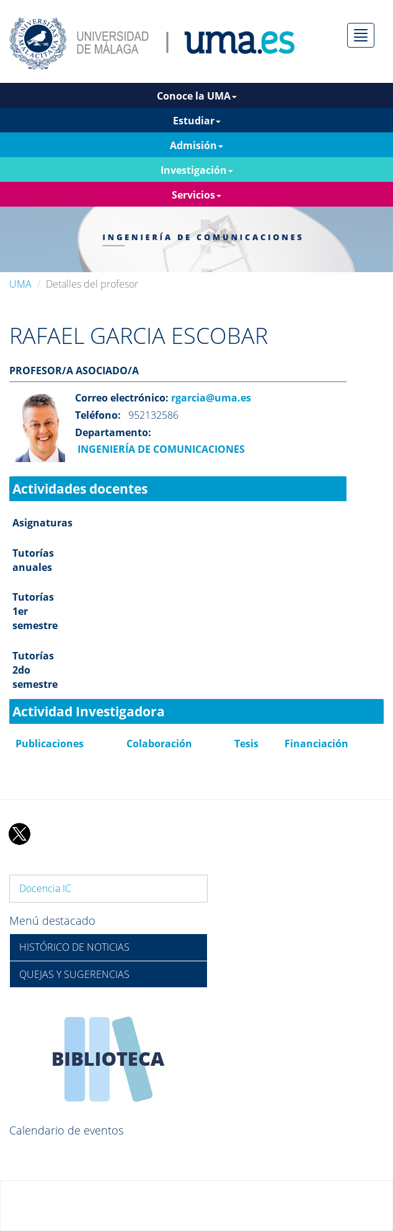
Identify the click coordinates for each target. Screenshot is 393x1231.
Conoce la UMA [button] (197, 96)
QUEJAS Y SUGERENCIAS (74, 974)
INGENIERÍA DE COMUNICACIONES (160, 449)
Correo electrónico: (122, 398)
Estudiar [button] (197, 120)
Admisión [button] (196, 145)
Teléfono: (98, 415)
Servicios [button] (196, 195)
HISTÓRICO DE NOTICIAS (74, 947)
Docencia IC (45, 888)
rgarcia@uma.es (210, 398)
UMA (20, 284)
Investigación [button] (197, 170)
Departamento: (113, 432)
